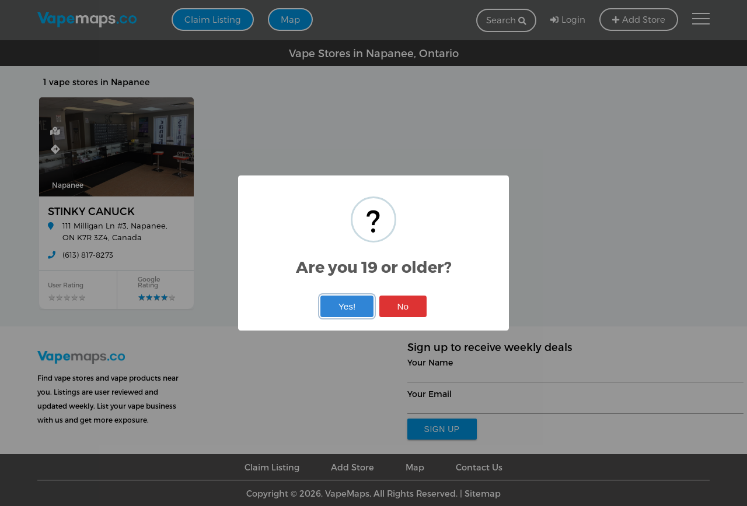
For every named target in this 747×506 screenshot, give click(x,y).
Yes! (346, 306)
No (403, 306)
